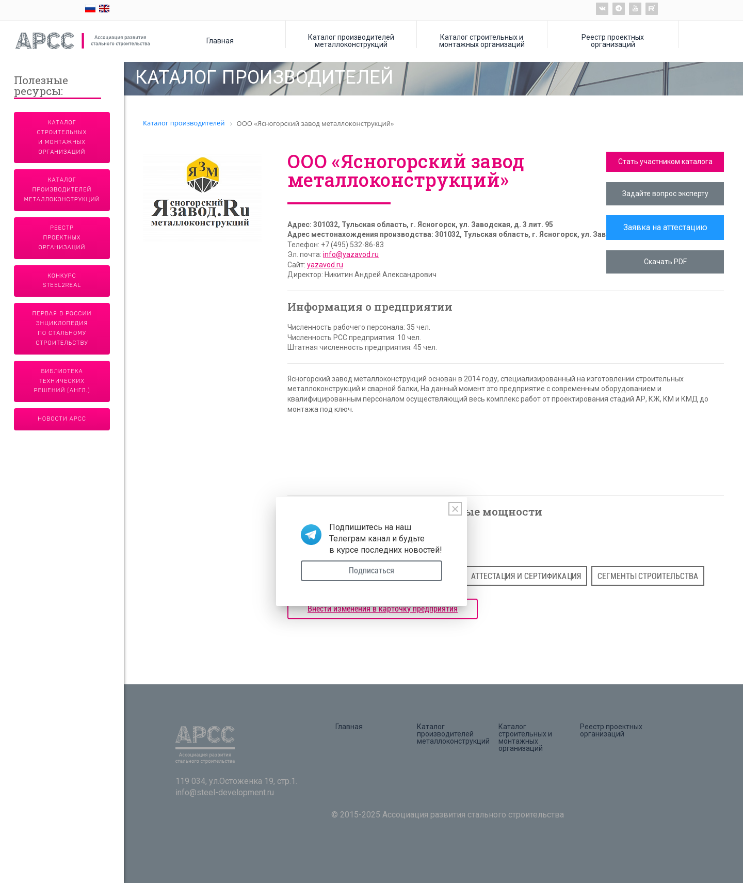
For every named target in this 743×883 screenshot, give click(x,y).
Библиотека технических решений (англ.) (62, 381)
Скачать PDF (665, 262)
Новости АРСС (62, 418)
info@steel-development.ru (224, 792)
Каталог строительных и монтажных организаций (482, 40)
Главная (220, 40)
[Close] (455, 509)
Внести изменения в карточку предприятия (383, 609)
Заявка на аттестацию (665, 227)
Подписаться (371, 570)
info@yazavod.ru (351, 254)
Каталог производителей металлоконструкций (351, 40)
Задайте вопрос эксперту (665, 193)
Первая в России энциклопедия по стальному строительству (62, 328)
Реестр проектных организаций (613, 40)
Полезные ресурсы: (41, 86)
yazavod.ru (325, 265)
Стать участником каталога (665, 161)
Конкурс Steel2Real (62, 280)
